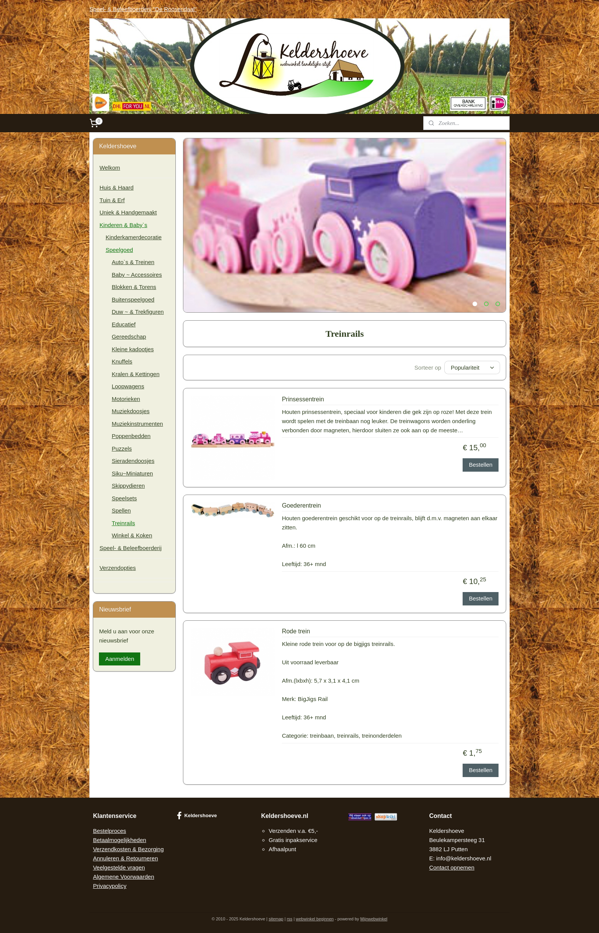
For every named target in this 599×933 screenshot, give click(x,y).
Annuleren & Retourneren (125, 858)
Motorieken (126, 399)
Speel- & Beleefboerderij (130, 548)
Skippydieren (128, 485)
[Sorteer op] (472, 367)
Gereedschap (129, 336)
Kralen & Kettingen (135, 374)
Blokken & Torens (134, 287)
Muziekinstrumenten (137, 423)
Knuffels (122, 361)
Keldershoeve (197, 815)
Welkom (109, 167)
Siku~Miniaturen (132, 473)
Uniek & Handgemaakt (128, 212)
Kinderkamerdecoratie (133, 237)
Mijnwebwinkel (373, 919)
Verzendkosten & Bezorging (128, 849)
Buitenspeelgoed (133, 299)
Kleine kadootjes (133, 349)
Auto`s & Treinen (133, 262)
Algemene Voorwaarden (123, 876)
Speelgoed (119, 250)
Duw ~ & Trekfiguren (138, 311)
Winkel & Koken (132, 535)
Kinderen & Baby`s (123, 225)
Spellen (121, 510)
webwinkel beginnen (314, 919)
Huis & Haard (116, 187)
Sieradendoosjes (133, 461)
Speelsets (124, 498)
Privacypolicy (109, 886)
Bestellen (480, 464)
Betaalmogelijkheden (119, 840)
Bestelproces (109, 831)
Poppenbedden (131, 436)
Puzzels (122, 448)
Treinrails (123, 523)
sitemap (276, 919)
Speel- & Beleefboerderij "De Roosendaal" (143, 9)
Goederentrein (301, 505)
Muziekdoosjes (130, 411)
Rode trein (296, 631)
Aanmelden (119, 659)
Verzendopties (117, 568)
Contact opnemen (451, 867)
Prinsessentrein (303, 399)
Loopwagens (128, 386)
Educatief (124, 324)
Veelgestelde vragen (119, 867)
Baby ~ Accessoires (137, 274)
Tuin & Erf (112, 200)
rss (290, 919)
